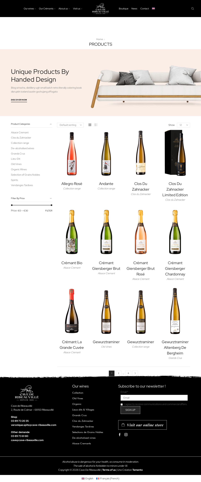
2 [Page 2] (118, 373)
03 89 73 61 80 (19, 436)
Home (99, 39)
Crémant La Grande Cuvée (72, 344)
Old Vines (106, 346)
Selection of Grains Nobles (25, 174)
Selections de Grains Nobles (87, 432)
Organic (76, 404)
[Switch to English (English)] (87, 478)
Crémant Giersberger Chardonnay (175, 268)
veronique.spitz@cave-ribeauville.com (33, 425)
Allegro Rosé (71, 183)
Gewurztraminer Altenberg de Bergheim (175, 347)
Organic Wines (19, 169)
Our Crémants (47, 8)
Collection (77, 392)
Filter (48, 210)
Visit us (77, 8)
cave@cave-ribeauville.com (27, 440)
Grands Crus (175, 358)
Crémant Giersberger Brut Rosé (141, 268)
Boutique (123, 8)
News (134, 8)
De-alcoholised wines (22, 148)
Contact (144, 8)
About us (64, 8)
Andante (106, 183)
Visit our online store (145, 425)
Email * (124, 392)
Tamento (137, 470)
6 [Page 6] (128, 373)
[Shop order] (70, 125)
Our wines (30, 8)
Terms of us (109, 470)
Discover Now (19, 100)
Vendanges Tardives (22, 185)
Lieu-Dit (15, 158)
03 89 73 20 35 (20, 421)
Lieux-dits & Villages (83, 409)
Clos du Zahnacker (141, 194)
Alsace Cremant (71, 267)
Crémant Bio (71, 262)
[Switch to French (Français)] (108, 478)
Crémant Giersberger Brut (106, 265)
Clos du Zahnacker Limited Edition (175, 189)
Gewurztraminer (106, 341)
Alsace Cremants (81, 443)
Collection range (72, 188)
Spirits (14, 180)
